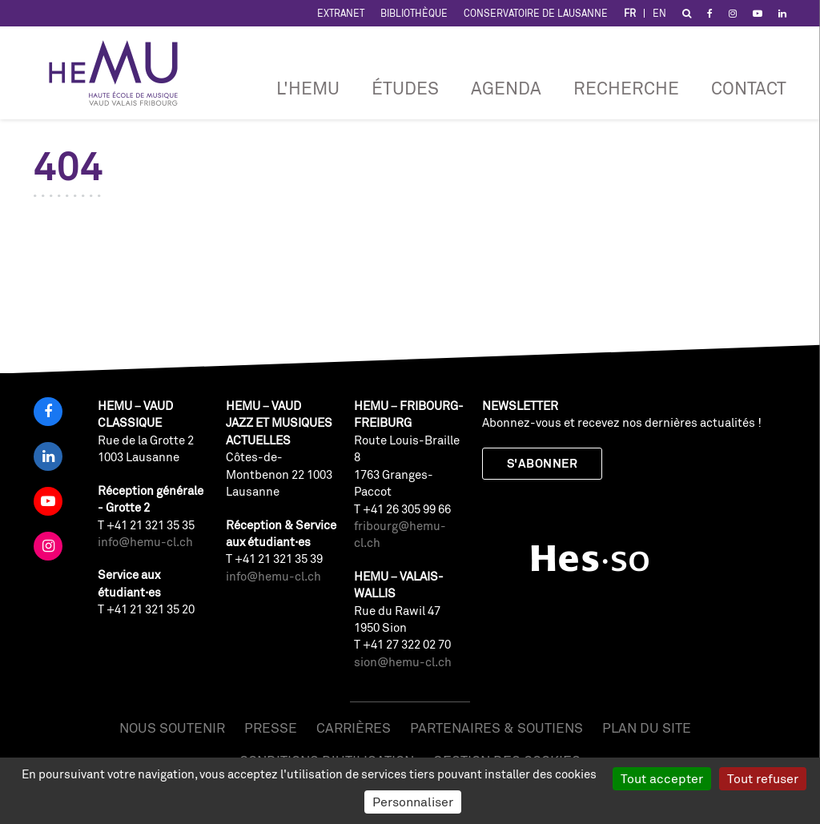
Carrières (353, 727)
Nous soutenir (172, 727)
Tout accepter (662, 778)
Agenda (506, 87)
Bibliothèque (414, 13)
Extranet (340, 13)
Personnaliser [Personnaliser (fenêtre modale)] (412, 802)
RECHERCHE (626, 87)
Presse (270, 727)
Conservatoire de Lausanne (536, 13)
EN (659, 13)
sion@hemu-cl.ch (403, 661)
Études (405, 87)
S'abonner (542, 463)
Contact (748, 87)
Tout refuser (762, 778)
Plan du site (646, 727)
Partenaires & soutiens (496, 727)
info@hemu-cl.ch (145, 541)
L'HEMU (308, 87)
